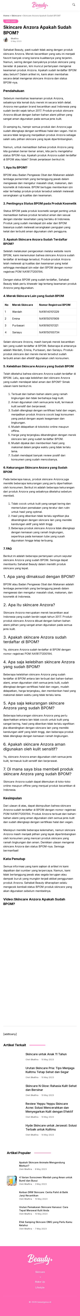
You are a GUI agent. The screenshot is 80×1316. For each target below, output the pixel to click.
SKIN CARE (11, 21)
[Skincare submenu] (40, 1277)
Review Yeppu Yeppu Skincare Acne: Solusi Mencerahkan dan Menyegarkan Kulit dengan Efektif (49, 1107)
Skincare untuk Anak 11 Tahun (46, 1054)
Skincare (16, 15)
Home (6, 15)
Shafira (14, 38)
